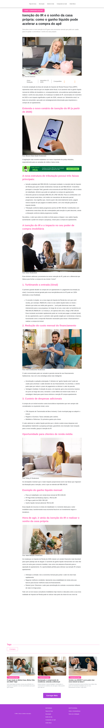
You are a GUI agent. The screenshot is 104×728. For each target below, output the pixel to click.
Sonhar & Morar (16, 3)
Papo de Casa (32, 3)
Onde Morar (73, 3)
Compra (12, 649)
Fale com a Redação (74, 714)
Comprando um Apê (62, 3)
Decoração (41, 3)
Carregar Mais (52, 696)
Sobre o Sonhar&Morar (74, 711)
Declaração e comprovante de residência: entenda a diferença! (49, 681)
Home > (26, 10)
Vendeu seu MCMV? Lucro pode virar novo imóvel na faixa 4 (81, 681)
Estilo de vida (50, 3)
